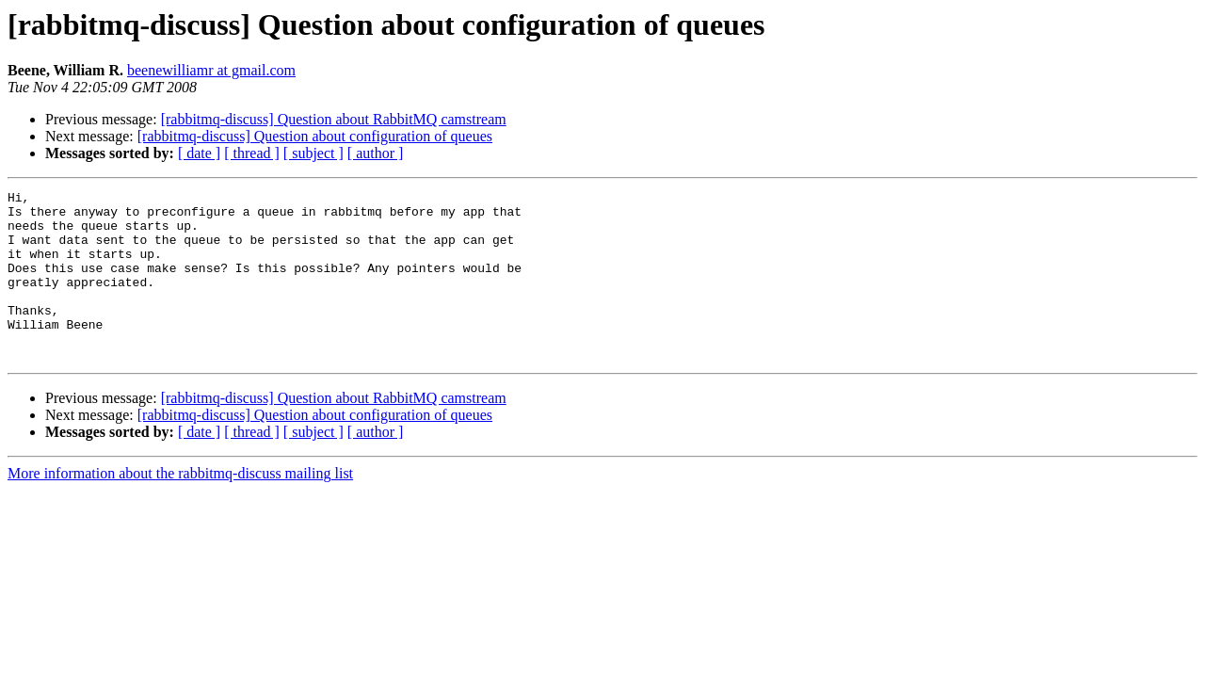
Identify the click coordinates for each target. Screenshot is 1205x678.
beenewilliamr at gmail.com (211, 70)
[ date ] (199, 153)
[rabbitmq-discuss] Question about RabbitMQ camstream (333, 119)
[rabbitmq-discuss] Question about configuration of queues (314, 136)
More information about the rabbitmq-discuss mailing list (180, 507)
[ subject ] (313, 153)
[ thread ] (252, 153)
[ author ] (375, 153)
